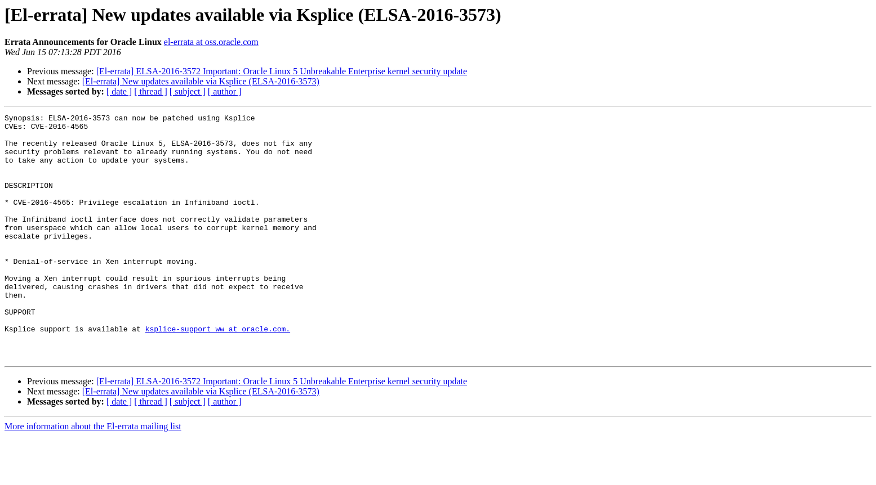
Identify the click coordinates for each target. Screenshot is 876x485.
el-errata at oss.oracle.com (211, 42)
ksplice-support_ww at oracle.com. (217, 372)
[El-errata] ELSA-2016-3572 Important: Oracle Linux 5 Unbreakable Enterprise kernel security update (281, 71)
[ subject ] (188, 91)
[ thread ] (150, 91)
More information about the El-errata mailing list (93, 475)
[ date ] (119, 91)
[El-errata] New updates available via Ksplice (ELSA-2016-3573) (200, 81)
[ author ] (225, 91)
